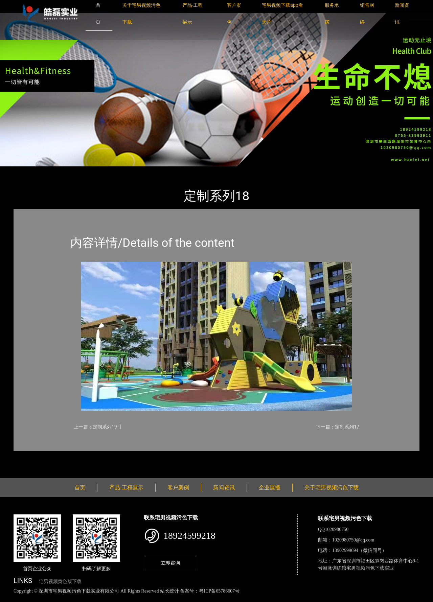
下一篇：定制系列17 (337, 426)
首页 (25, 171)
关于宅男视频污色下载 (331, 487)
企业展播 (269, 487)
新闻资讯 (224, 487)
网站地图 (10, 598)
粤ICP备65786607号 (219, 591)
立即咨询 (170, 562)
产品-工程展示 (54, 171)
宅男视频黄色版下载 (60, 581)
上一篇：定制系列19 (95, 426)
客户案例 (178, 487)
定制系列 (88, 171)
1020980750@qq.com (353, 539)
